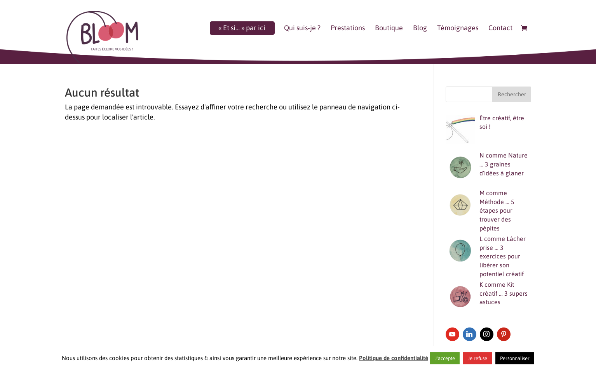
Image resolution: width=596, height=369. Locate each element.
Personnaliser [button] (515, 358)
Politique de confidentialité (393, 358)
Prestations (348, 28)
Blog (420, 28)
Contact (500, 28)
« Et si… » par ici (241, 28)
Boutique (389, 28)
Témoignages (457, 28)
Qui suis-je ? (302, 28)
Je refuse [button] (477, 358)
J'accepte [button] (445, 358)
